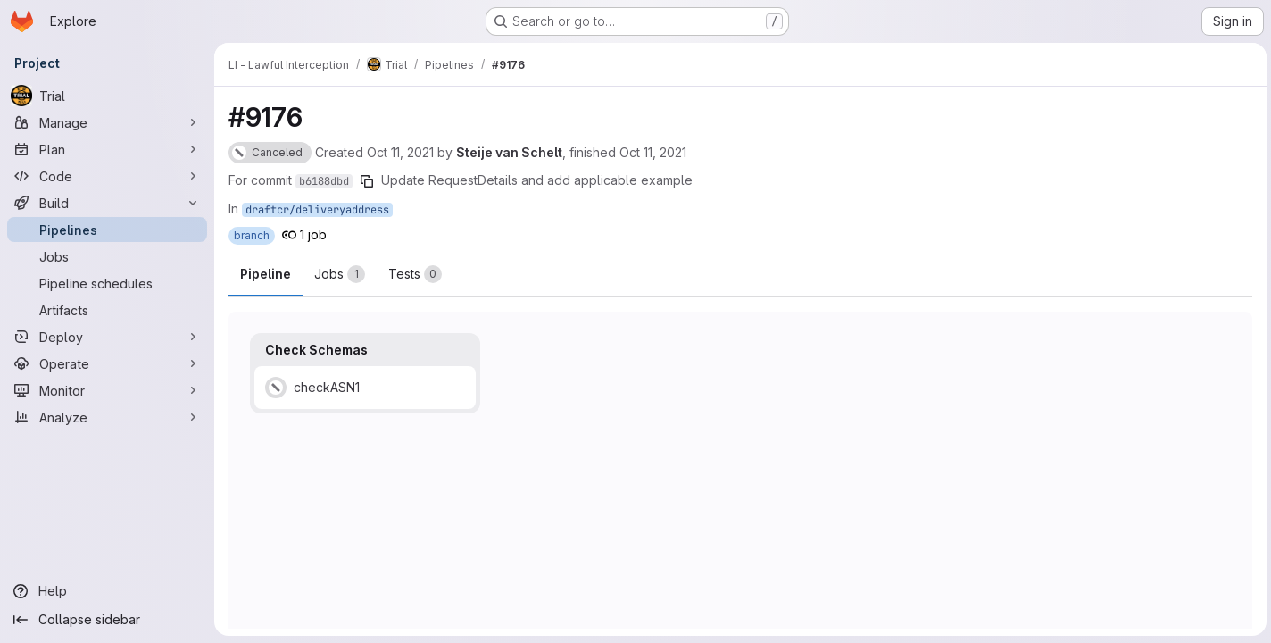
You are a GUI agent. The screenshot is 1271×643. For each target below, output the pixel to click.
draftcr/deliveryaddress (317, 210)
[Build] (107, 202)
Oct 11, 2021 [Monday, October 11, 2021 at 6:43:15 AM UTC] (400, 152)
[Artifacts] (107, 309)
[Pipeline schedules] (107, 283)
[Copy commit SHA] (367, 181)
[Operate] (107, 363)
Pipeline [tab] (265, 273)
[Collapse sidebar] (107, 619)
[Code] (107, 175)
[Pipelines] (107, 229)
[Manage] (107, 122)
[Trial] (107, 95)
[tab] (340, 274)
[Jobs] (107, 256)
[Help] (107, 591)
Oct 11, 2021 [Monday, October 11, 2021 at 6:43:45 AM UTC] (652, 152)
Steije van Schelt (509, 152)
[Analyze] (107, 417)
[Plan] (107, 149)
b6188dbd (324, 181)
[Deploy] (107, 336)
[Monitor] (107, 390)
